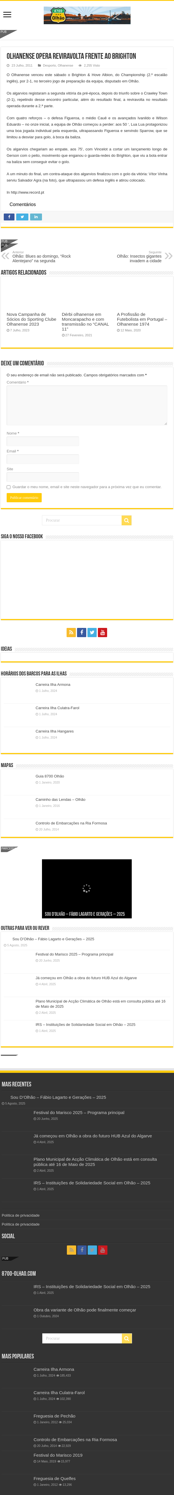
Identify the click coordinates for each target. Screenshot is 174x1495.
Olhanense (65, 65)
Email (13, 451)
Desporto (49, 65)
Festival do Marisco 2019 (58, 1455)
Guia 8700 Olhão (50, 776)
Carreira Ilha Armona (53, 684)
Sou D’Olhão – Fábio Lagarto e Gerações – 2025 (85, 914)
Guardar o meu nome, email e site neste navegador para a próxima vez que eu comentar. (87, 487)
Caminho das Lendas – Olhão (60, 799)
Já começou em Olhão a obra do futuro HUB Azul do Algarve (86, 978)
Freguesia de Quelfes (55, 1478)
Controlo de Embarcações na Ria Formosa (71, 823)
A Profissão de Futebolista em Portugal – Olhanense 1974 (142, 319)
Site (10, 469)
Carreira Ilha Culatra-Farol (57, 708)
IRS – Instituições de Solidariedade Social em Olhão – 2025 (85, 1024)
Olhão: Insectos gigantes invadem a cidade (132, 256)
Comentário (18, 382)
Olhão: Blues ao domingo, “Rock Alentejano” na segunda (42, 256)
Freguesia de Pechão (55, 1415)
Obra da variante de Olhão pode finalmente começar (85, 1309)
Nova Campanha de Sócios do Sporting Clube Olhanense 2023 (31, 319)
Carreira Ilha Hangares (55, 731)
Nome (13, 433)
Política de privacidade (21, 1215)
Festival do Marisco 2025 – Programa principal (74, 954)
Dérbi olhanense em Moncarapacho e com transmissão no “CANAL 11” (85, 321)
